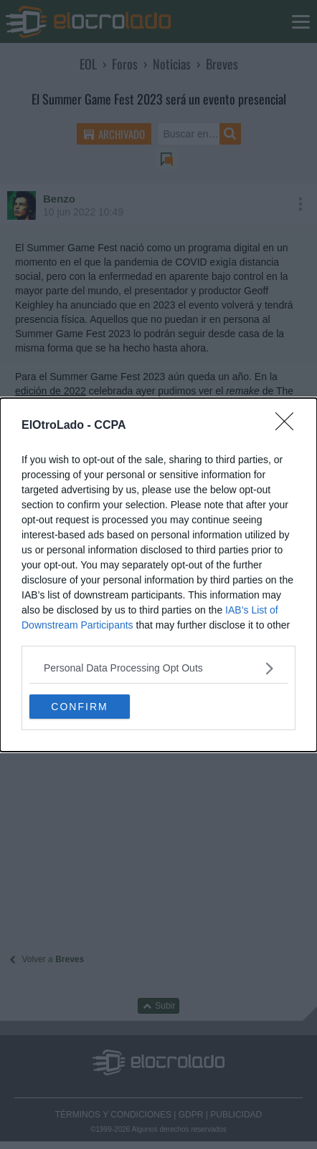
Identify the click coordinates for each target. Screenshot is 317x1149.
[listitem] (158, 668)
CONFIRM (79, 706)
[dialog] (158, 575)
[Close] (289, 426)
